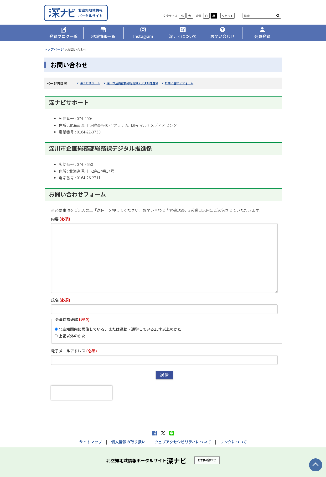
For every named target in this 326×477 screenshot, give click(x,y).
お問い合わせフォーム (186, 84)
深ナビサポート (91, 84)
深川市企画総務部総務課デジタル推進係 (136, 84)
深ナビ (78, 13)
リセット (227, 17)
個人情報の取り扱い (128, 442)
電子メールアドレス (74, 352)
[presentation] (81, 394)
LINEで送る (171, 433)
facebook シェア (154, 433)
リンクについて (233, 442)
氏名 (60, 301)
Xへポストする (163, 433)
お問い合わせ (207, 460)
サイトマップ (90, 442)
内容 (60, 220)
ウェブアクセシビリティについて (182, 442)
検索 (278, 16)
